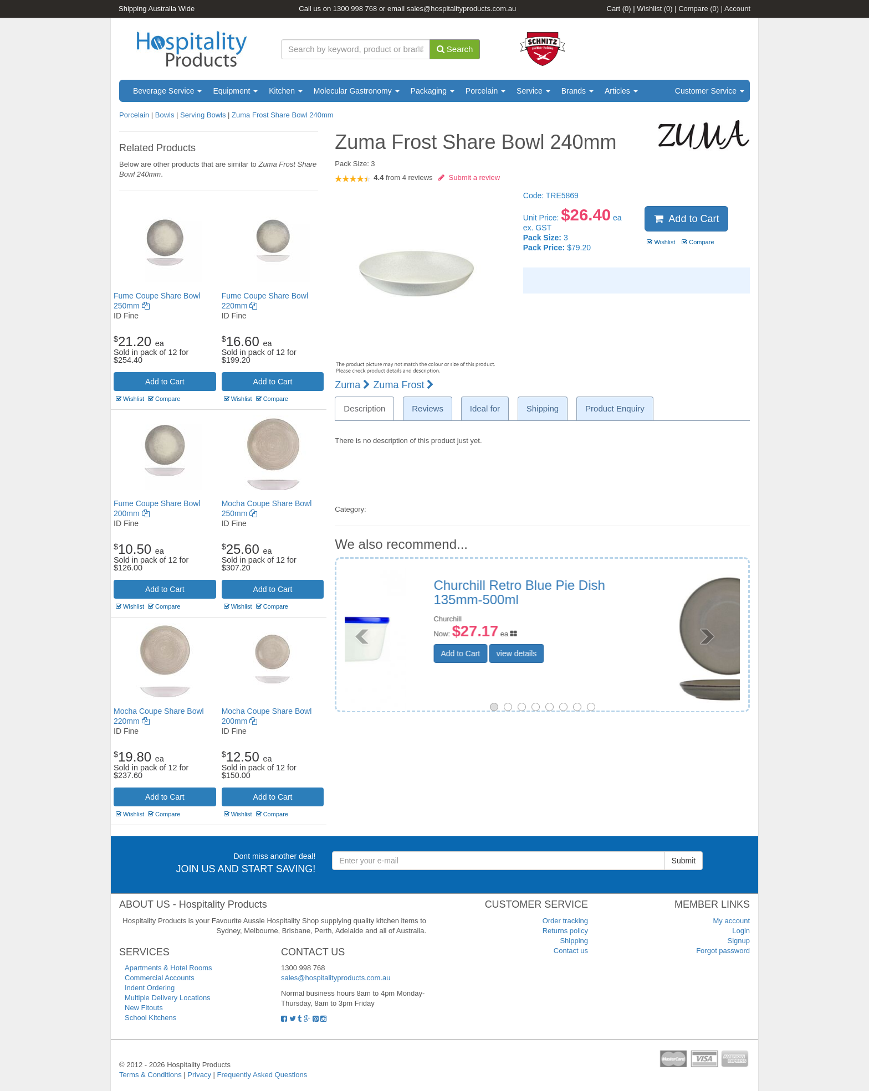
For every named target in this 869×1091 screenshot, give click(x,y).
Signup (739, 940)
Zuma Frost (403, 384)
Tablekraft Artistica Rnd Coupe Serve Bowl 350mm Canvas (625, 592)
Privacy (199, 1075)
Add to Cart (165, 381)
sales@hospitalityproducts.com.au (461, 8)
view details (599, 653)
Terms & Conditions (150, 1075)
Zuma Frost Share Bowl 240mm (283, 115)
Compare (698, 8)
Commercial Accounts (160, 978)
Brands (577, 90)
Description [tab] (364, 408)
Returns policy (565, 931)
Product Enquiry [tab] (615, 408)
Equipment (235, 90)
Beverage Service (167, 90)
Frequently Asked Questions (262, 1075)
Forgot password (723, 950)
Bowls (165, 115)
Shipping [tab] (542, 408)
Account (737, 8)
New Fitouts (144, 1007)
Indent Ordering (150, 988)
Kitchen (286, 90)
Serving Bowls (203, 115)
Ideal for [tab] (485, 408)
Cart (619, 8)
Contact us (571, 950)
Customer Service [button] (709, 90)
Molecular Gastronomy (357, 90)
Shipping (574, 940)
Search (455, 49)
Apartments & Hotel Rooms (168, 968)
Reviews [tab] (427, 408)
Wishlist (654, 8)
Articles (621, 90)
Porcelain (485, 90)
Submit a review (469, 177)
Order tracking (565, 921)
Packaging (432, 90)
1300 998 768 (355, 8)
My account (731, 921)
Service (533, 90)
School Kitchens (150, 1017)
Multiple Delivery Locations (168, 998)
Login (741, 931)
